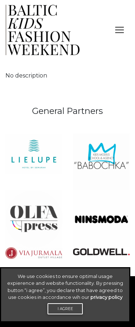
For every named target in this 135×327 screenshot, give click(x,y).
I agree (65, 308)
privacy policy (106, 297)
